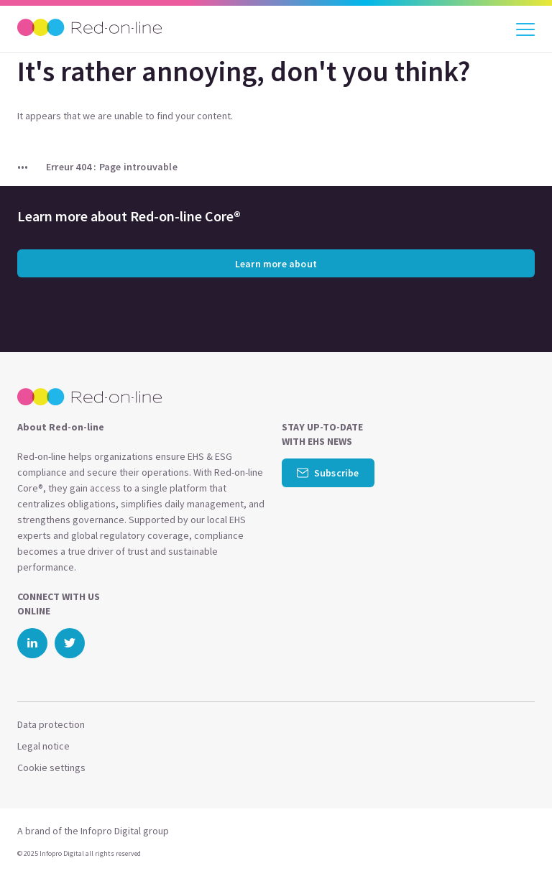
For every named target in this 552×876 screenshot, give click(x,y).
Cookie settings (51, 767)
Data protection (51, 724)
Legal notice (43, 745)
